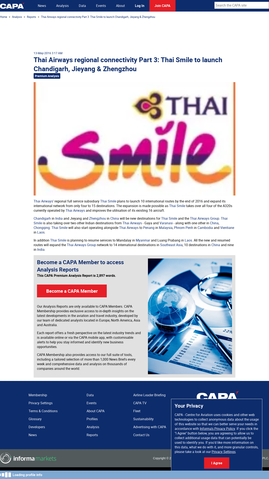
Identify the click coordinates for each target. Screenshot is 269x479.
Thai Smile (108, 201)
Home (3, 17)
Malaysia (166, 227)
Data (82, 5)
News (42, 5)
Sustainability (143, 419)
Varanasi (166, 223)
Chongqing (42, 227)
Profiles (92, 419)
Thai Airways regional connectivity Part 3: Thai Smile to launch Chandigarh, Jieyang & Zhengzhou (98, 17)
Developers (37, 427)
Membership (38, 395)
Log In (139, 5)
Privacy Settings (224, 451)
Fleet (136, 411)
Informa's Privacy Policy (217, 428)
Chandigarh (42, 218)
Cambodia (205, 227)
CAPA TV (139, 403)
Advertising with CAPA (149, 427)
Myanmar (143, 240)
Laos (41, 232)
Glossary (35, 419)
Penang (148, 227)
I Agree (216, 463)
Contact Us (141, 435)
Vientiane (227, 227)
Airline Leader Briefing (149, 395)
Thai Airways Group (204, 218)
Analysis (62, 5)
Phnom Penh (183, 227)
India (59, 218)
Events (101, 5)
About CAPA (95, 411)
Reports (31, 17)
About (120, 5)
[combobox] (241, 5)
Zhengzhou (97, 218)
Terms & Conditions (43, 411)
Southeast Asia (171, 245)
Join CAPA (162, 5)
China (114, 218)
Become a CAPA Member (72, 291)
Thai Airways (43, 201)
